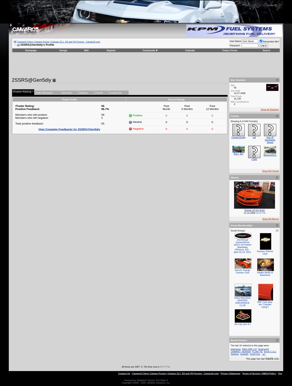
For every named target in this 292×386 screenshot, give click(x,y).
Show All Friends (270, 171)
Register (111, 50)
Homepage (31, 50)
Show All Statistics (270, 109)
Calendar (190, 50)
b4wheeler (236, 349)
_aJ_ (263, 354)
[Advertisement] (146, 65)
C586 (254, 159)
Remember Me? (269, 41)
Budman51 (263, 349)
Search (266, 50)
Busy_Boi (238, 154)
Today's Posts (229, 50)
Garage (63, 50)
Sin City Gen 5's (242, 324)
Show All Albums (270, 219)
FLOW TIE (257, 351)
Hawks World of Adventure (265, 273)
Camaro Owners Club (265, 252)
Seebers (235, 354)
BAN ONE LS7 (249, 349)
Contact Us (124, 373)
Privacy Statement (230, 373)
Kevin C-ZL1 (270, 351)
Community (150, 50)
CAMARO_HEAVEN (241, 351)
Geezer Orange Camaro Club (242, 271)
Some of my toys (254, 210)
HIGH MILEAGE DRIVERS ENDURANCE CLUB (242, 302)
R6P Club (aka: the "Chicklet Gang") (265, 304)
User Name (235, 41)
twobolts (244, 354)
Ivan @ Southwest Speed (270, 140)
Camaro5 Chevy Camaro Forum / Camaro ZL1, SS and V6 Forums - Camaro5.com (58, 42)
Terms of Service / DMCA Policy (259, 373)
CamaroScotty (238, 137)
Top (280, 373)
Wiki (86, 50)
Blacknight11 (270, 155)
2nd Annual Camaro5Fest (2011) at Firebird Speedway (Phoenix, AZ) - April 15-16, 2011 (242, 246)
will (254, 137)
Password (235, 45)
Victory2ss (255, 354)
